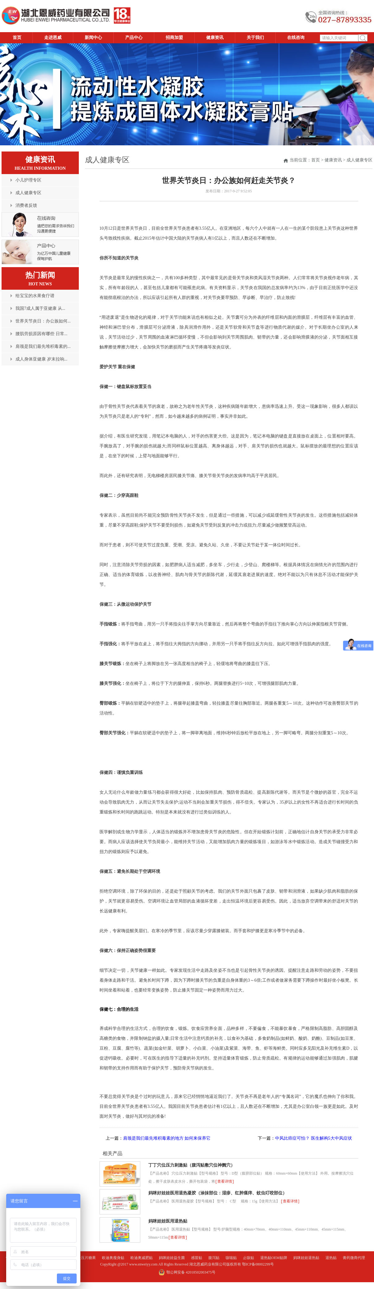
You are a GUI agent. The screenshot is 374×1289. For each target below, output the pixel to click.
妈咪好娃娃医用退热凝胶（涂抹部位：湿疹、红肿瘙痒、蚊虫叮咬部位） (217, 1193)
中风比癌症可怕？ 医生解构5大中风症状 (313, 1138)
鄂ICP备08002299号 (258, 1264)
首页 (315, 160)
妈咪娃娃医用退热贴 (167, 1221)
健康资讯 (333, 160)
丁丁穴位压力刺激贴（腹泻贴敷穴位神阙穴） (191, 1165)
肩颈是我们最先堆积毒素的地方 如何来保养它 (167, 1138)
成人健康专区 (359, 160)
